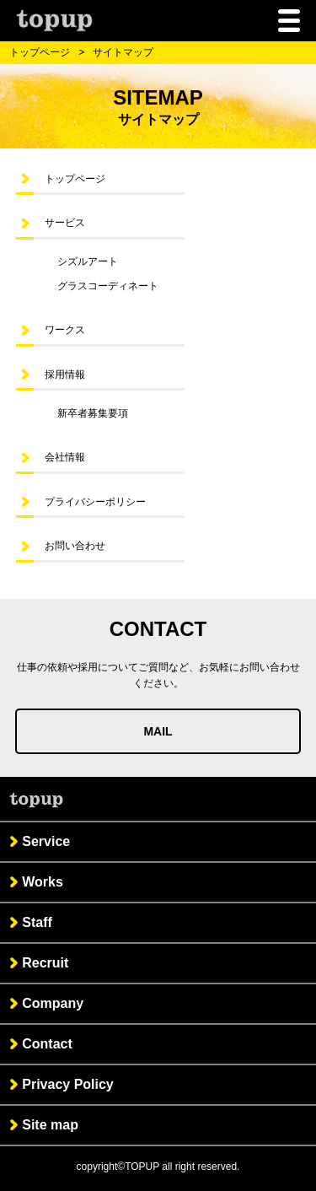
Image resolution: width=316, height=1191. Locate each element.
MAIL (157, 731)
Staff (37, 922)
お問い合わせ (75, 546)
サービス (65, 223)
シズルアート (87, 261)
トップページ (39, 52)
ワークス (65, 330)
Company (52, 1003)
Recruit (45, 963)
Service (46, 841)
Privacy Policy (68, 1084)
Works (42, 882)
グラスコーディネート (107, 286)
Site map (50, 1125)
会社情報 (65, 457)
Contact (47, 1044)
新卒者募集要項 (92, 413)
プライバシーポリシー (95, 502)
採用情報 (65, 374)
